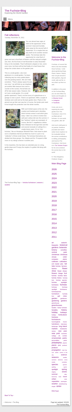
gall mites (62, 296)
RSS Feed (55, 391)
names (54, 331)
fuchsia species (61, 280)
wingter (54, 386)
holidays (63, 312)
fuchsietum (55, 294)
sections (54, 359)
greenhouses (57, 305)
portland (64, 345)
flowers (54, 273)
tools (60, 376)
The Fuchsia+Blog (15, 10)
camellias (64, 250)
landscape (55, 326)
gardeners (63, 298)
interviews (64, 324)
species (55, 364)
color (65, 257)
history (64, 310)
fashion (54, 268)
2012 (54, 232)
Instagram (56, 100)
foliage (60, 273)
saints (56, 352)
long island (63, 326)
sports (65, 367)
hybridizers (55, 324)
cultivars (55, 261)
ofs (59, 336)
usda (65, 379)
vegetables (55, 381)
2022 (54, 187)
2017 (54, 210)
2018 (54, 205)
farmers (64, 266)
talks (65, 374)
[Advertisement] (27, 164)
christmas (55, 254)
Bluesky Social (57, 98)
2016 (54, 214)
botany (54, 250)
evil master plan (57, 264)
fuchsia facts (62, 275)
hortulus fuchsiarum (29, 182)
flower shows (62, 271)
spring (64, 369)
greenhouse (55, 303)
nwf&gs (54, 336)
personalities (55, 340)
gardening (55, 301)
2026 (54, 169)
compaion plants (59, 259)
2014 (54, 223)
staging (54, 372)
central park (59, 252)
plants (54, 345)
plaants (65, 343)
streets (64, 372)
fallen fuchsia (56, 266)
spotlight (55, 369)
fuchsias (63, 285)
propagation (56, 350)
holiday (55, 312)
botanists (63, 247)
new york (56, 333)
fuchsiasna (63, 289)
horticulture (62, 315)
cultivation (63, 261)
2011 (54, 237)
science (64, 355)
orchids (65, 336)
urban (54, 379)
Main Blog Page (59, 163)
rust (53, 352)
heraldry (55, 310)
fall (65, 264)
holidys (54, 315)
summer (55, 374)
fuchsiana (56, 285)
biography (55, 245)
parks (64, 338)
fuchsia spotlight (59, 282)
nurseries (64, 333)
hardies (54, 307)
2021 (54, 192)
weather (7, 185)
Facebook (56, 102)
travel (65, 376)
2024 (54, 178)
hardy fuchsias (62, 307)
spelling (54, 367)
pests (65, 340)
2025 (54, 174)
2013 (54, 228)
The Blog (16, 402)
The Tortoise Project (61, 145)
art (53, 243)
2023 (54, 183)
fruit (65, 273)
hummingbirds (56, 322)
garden (54, 298)
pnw (59, 345)
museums (63, 329)
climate (54, 257)
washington (64, 381)
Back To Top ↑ (9, 395)
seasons (40, 182)
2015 (54, 219)
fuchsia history (57, 278)
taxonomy (54, 376)
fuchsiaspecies (56, 291)
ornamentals (56, 338)
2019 (54, 201)
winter (58, 386)
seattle (65, 357)
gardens (64, 301)
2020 (54, 196)
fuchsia (54, 275)
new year (62, 331)
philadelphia (57, 343)
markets (55, 329)
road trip (64, 350)
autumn (64, 243)
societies (64, 362)
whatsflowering (63, 384)
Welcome (8, 402)
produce (55, 348)
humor (65, 322)
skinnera (60, 359)
